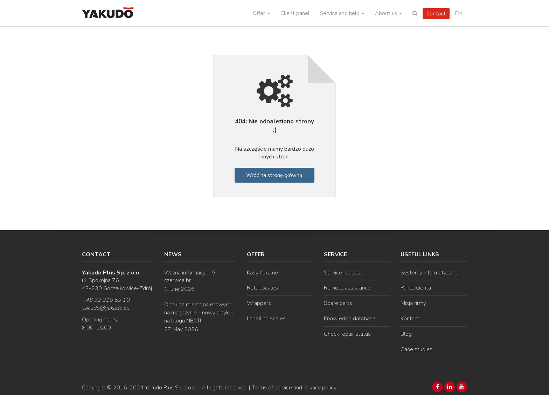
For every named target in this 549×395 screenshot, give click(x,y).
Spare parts (338, 303)
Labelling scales (266, 318)
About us (388, 13)
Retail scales (262, 288)
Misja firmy (413, 303)
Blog (406, 334)
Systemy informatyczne (429, 273)
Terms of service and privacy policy (294, 387)
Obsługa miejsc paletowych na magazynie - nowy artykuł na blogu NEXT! (198, 313)
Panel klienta (416, 288)
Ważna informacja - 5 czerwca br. (189, 277)
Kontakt (410, 318)
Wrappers (259, 303)
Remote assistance (347, 288)
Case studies (416, 349)
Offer (261, 13)
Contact (436, 13)
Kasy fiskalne (262, 273)
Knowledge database (350, 318)
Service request (343, 273)
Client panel (295, 13)
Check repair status (347, 334)
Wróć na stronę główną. (274, 175)
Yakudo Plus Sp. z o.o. (170, 387)
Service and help (342, 13)
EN (458, 13)
